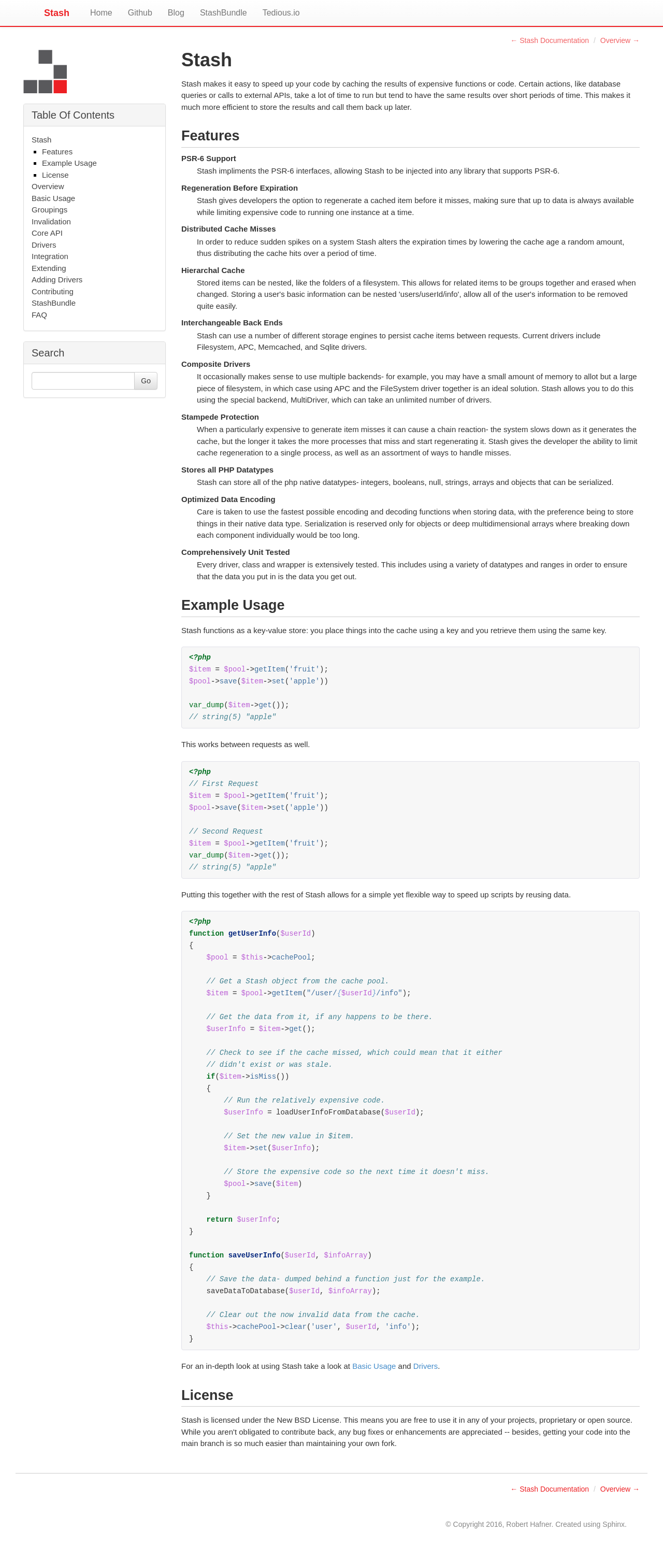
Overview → (620, 40)
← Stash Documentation (549, 40)
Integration (50, 256)
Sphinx (613, 1524)
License (55, 174)
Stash (56, 12)
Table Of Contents (73, 115)
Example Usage (69, 163)
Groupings (49, 209)
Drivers (44, 244)
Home (101, 12)
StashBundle (223, 12)
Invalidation (51, 221)
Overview (48, 186)
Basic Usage (53, 198)
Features (57, 151)
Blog (176, 12)
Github (140, 12)
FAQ (39, 314)
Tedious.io (281, 12)
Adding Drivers (57, 279)
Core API (47, 232)
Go (146, 381)
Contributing (53, 291)
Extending (49, 268)
